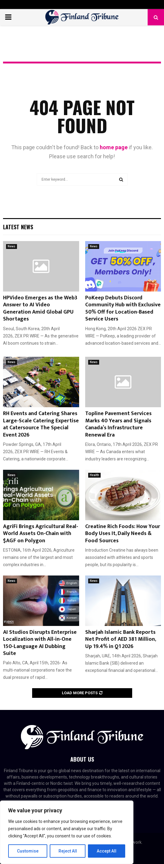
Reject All (68, 851)
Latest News (18, 227)
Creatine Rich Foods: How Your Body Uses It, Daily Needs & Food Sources (122, 533)
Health (94, 475)
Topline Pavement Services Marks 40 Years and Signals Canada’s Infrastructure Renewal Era (118, 424)
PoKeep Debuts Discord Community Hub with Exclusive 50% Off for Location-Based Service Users (123, 308)
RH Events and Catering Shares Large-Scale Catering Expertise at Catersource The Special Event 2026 (41, 424)
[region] (66, 832)
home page (114, 147)
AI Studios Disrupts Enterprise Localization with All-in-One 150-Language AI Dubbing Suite (40, 643)
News (11, 246)
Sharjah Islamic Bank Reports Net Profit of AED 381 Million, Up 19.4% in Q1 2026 (120, 639)
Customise (27, 851)
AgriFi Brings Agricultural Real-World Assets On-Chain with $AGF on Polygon (40, 533)
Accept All (106, 851)
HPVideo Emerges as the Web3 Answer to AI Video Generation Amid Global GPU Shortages (40, 308)
